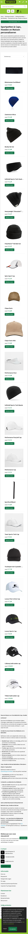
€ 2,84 (8, 311)
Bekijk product (9, 88)
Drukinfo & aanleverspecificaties (9, 883)
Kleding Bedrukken (20, 16)
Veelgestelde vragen (6, 879)
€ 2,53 (8, 278)
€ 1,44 (8, 117)
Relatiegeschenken (9, 16)
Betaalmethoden (5, 898)
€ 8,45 (8, 634)
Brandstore (4, 896)
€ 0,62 (8, 85)
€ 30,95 (9, 698)
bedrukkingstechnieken (7, 771)
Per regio (3, 881)
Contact (3, 893)
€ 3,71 (8, 408)
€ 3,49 (8, 375)
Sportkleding (4, 18)
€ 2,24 (8, 182)
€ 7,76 (8, 569)
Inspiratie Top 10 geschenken (8, 886)
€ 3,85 (8, 504)
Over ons (3, 874)
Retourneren (4, 900)
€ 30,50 (9, 666)
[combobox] (14, 6)
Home (2, 16)
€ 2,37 (8, 214)
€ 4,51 (8, 537)
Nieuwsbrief (4, 876)
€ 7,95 (8, 601)
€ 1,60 (8, 149)
